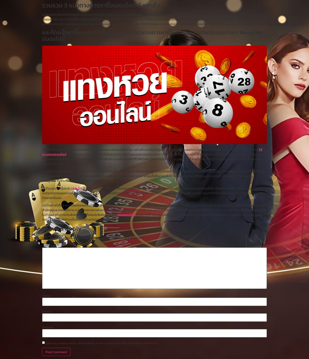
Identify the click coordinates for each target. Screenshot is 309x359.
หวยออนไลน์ (127, 214)
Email (47, 311)
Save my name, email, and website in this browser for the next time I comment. (102, 343)
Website (48, 327)
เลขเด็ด (76, 188)
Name (47, 295)
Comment (50, 245)
